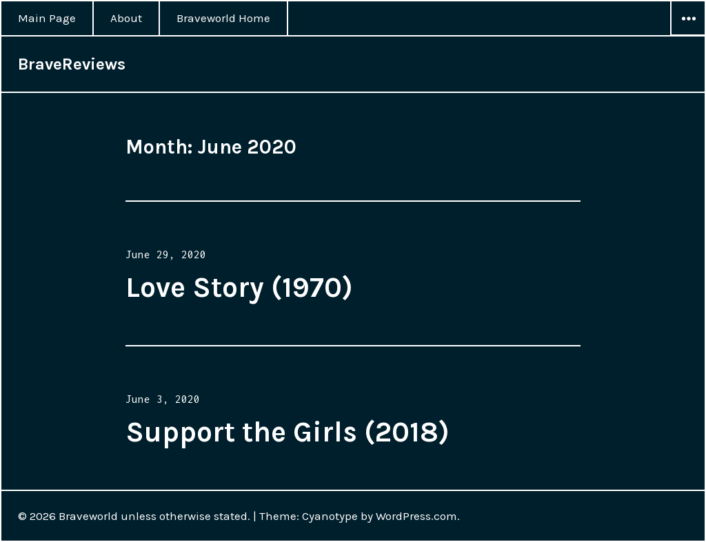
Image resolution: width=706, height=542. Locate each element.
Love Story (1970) (239, 287)
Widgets (688, 35)
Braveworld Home (223, 18)
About (126, 18)
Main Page (47, 18)
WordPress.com (416, 516)
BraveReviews (71, 64)
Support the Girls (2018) (287, 431)
